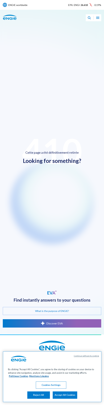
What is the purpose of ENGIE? (52, 310)
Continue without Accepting (86, 365)
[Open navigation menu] (98, 18)
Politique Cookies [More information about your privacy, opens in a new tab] (18, 385)
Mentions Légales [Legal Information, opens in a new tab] (39, 385)
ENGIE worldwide (17, 4)
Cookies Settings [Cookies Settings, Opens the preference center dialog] (51, 393)
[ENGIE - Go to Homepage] (10, 21)
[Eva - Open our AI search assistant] (89, 18)
